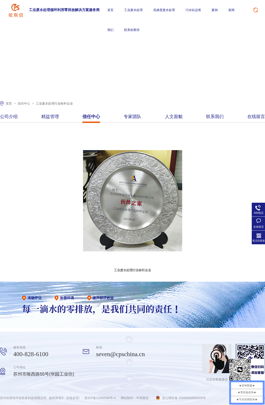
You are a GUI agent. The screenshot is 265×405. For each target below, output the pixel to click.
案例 (215, 10)
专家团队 (132, 117)
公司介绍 (9, 117)
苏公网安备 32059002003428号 (184, 398)
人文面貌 (174, 117)
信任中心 (24, 103)
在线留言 (256, 117)
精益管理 (50, 117)
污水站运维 (193, 10)
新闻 (231, 10)
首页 (110, 10)
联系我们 (215, 117)
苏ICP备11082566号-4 (100, 398)
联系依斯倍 (132, 30)
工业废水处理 (133, 10)
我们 (110, 30)
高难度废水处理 (164, 10)
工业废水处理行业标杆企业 (54, 103)
